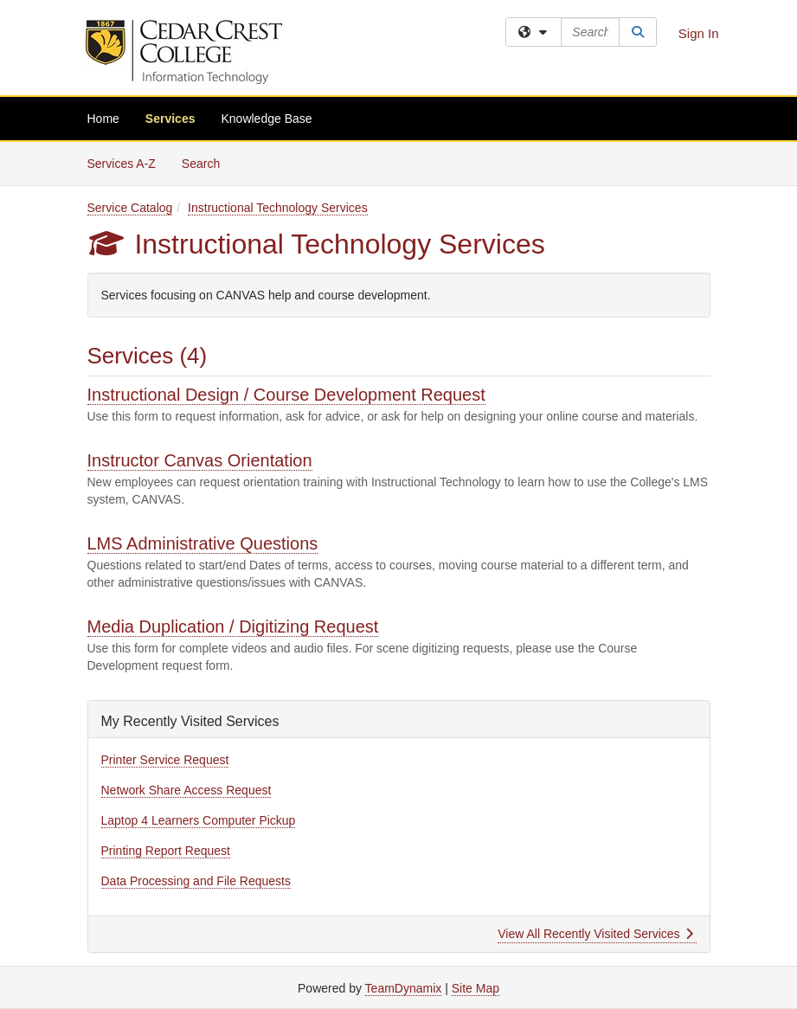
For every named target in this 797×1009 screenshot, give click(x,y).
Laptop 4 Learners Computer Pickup (198, 820)
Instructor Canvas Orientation (199, 460)
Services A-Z (121, 163)
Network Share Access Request (186, 790)
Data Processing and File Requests (196, 881)
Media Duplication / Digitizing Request (233, 626)
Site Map (475, 988)
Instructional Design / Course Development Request (286, 394)
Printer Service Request (165, 760)
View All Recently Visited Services (595, 934)
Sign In (698, 33)
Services (170, 118)
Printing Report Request (165, 851)
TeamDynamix (403, 988)
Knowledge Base (266, 118)
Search (207, 162)
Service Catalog (130, 208)
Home (103, 118)
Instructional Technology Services (278, 208)
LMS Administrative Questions (202, 543)
